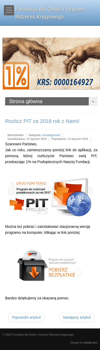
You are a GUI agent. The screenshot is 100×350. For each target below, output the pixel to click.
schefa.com (90, 342)
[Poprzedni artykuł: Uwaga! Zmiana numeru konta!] (26, 317)
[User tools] (93, 101)
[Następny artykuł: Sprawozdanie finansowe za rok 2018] (76, 317)
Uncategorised (51, 135)
